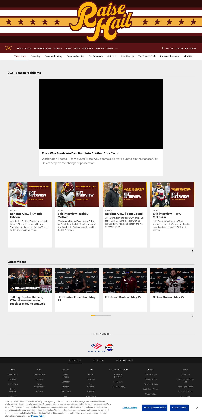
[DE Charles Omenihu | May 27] (77, 290)
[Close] (197, 407)
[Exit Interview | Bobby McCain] (77, 212)
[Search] (163, 48)
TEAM (91, 373)
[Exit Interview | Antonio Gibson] (30, 212)
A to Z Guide (118, 385)
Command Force (185, 395)
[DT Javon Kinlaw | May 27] (125, 289)
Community (66, 395)
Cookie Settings (130, 407)
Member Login (151, 378)
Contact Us (185, 378)
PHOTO (66, 373)
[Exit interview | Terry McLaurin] (172, 212)
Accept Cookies (179, 407)
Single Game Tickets (151, 393)
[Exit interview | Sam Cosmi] (125, 210)
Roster (91, 378)
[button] (93, 319)
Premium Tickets (151, 388)
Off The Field (12, 388)
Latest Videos (39, 378)
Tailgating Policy (118, 390)
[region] (101, 408)
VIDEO (39, 373)
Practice (66, 390)
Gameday (12, 383)
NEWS (12, 373)
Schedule (91, 383)
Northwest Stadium (118, 373)
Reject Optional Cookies (154, 407)
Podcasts (39, 395)
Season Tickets (151, 383)
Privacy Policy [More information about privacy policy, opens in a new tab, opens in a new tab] (37, 416)
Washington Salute (185, 390)
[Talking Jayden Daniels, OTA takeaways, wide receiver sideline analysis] (30, 292)
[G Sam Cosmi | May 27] (172, 289)
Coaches (90, 395)
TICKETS (150, 373)
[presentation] (193, 255)
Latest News (12, 378)
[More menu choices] (116, 48)
